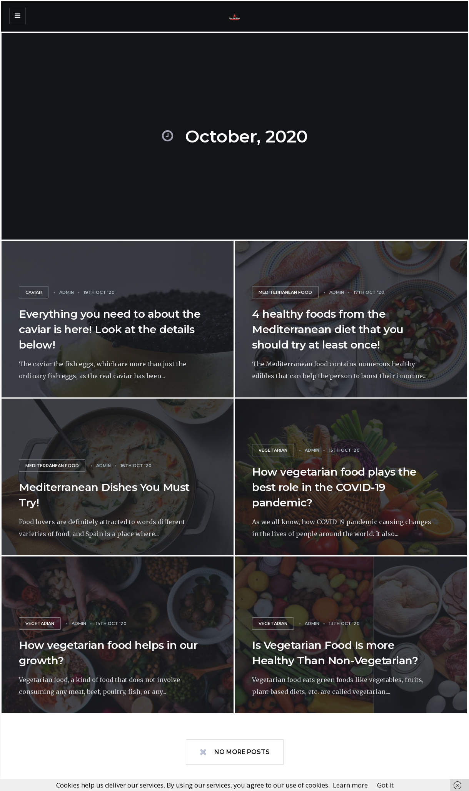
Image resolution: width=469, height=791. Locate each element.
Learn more (350, 785)
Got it (385, 785)
